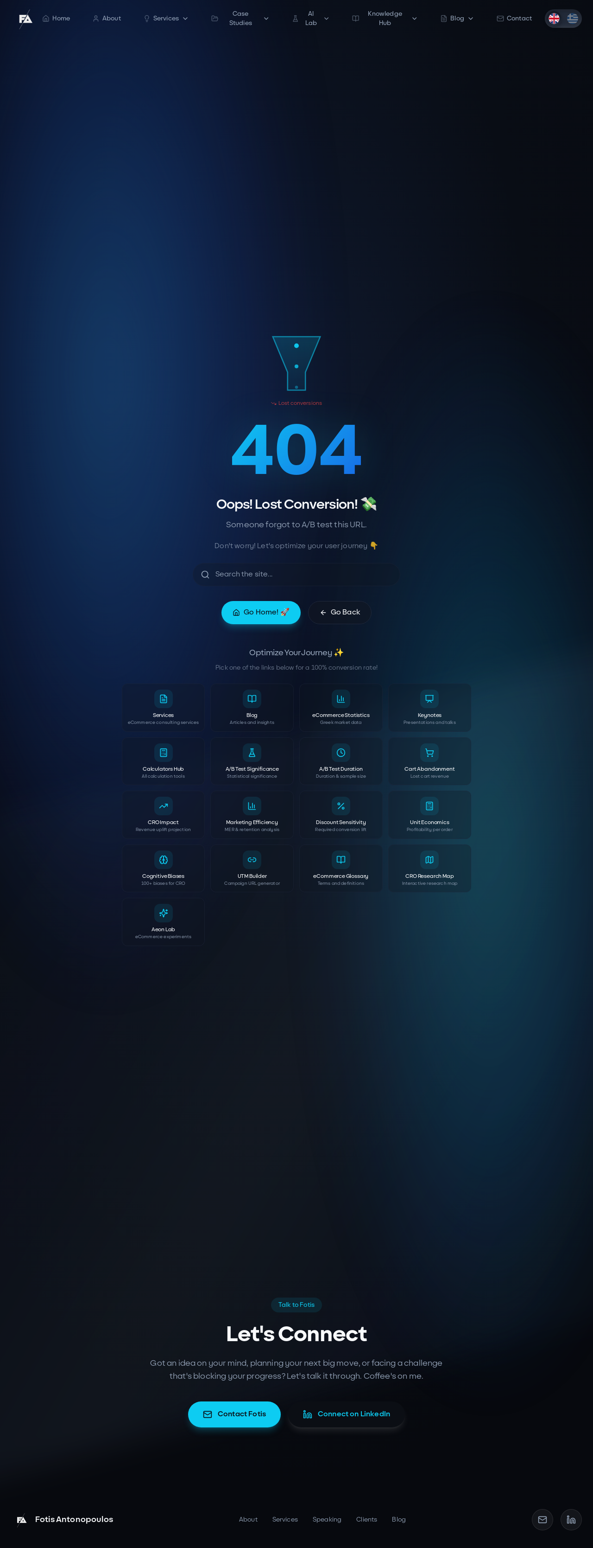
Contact (514, 18)
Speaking (327, 1519)
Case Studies (240, 18)
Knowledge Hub (385, 18)
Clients (366, 1519)
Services (166, 18)
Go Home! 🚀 (261, 612)
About (106, 18)
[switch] (563, 18)
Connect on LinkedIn (346, 1414)
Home (56, 18)
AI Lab (311, 18)
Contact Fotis (234, 1414)
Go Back (340, 612)
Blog (457, 18)
